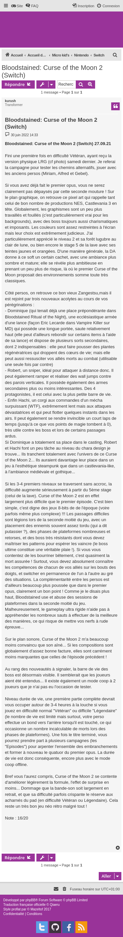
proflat (16, 909)
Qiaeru (55, 904)
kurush (10, 101)
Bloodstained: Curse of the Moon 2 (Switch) (52, 71)
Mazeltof (37, 909)
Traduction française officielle (24, 904)
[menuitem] (17, 6)
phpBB (30, 900)
